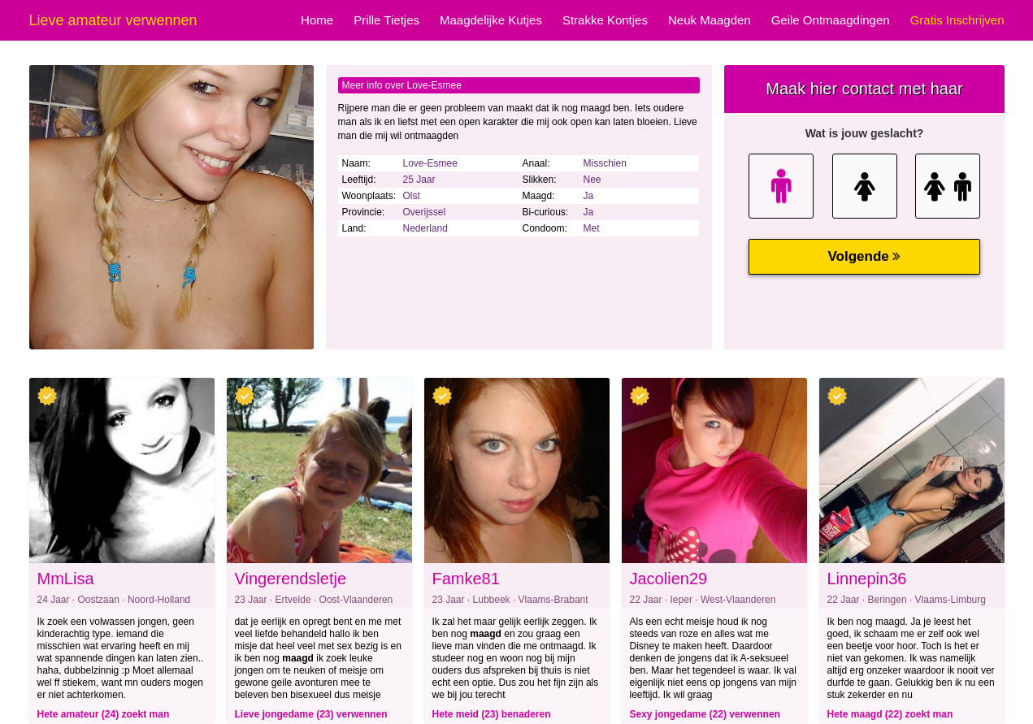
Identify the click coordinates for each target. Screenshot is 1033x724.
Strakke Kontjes (605, 20)
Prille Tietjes (386, 20)
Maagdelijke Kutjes (491, 20)
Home (317, 20)
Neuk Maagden (709, 20)
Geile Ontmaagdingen (830, 20)
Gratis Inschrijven (957, 20)
